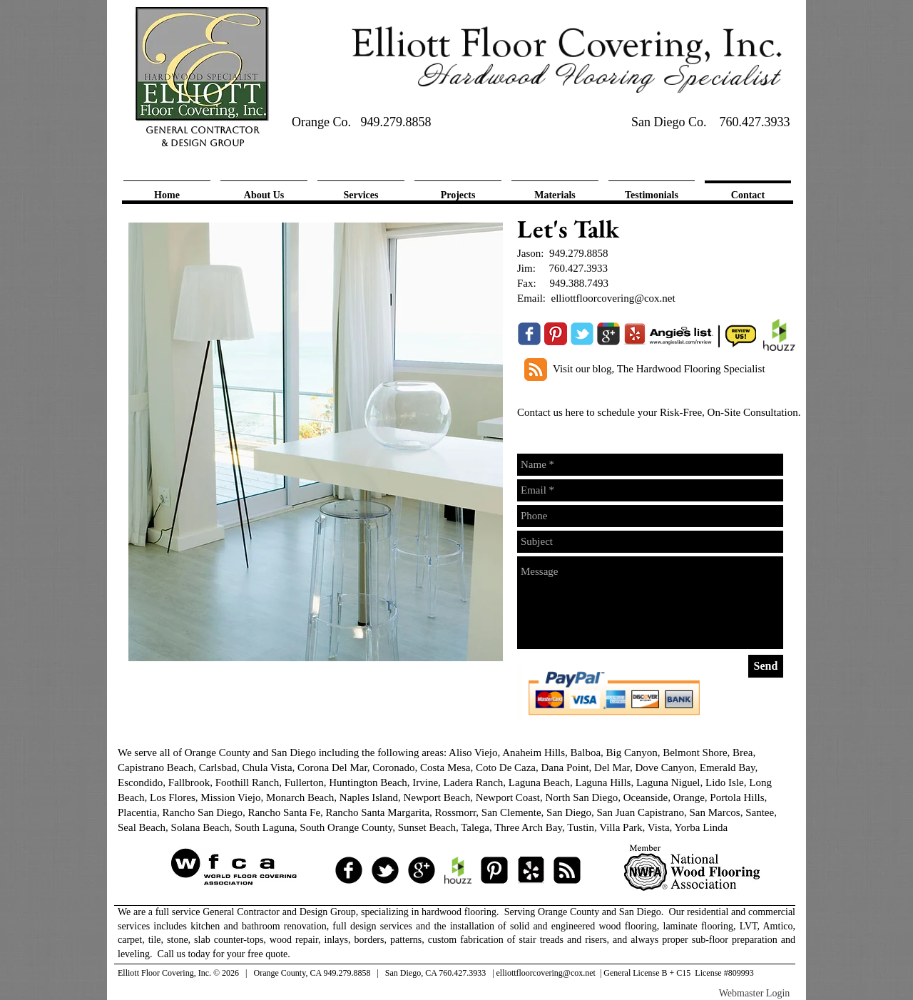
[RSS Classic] (535, 369)
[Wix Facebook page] (529, 333)
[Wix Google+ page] (608, 333)
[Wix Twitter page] (582, 333)
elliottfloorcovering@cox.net (613, 298)
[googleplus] (421, 870)
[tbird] (385, 870)
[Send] (765, 666)
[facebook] (348, 870)
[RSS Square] (567, 870)
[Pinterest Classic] (555, 333)
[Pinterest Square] (494, 870)
